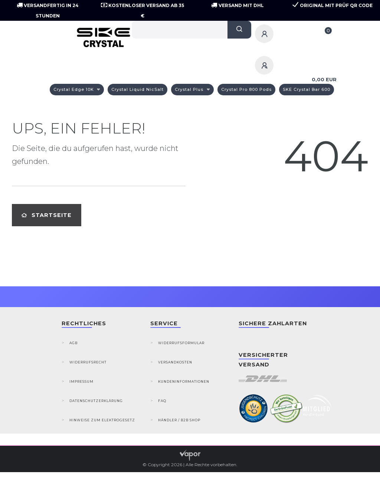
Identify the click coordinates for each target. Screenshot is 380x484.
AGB (73, 343)
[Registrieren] (265, 65)
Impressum (81, 381)
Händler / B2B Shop (179, 420)
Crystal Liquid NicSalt (137, 89)
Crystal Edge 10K (74, 89)
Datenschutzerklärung (96, 401)
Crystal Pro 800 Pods (246, 89)
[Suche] (239, 30)
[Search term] (180, 30)
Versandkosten (175, 362)
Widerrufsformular (181, 343)
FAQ (162, 401)
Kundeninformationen (183, 381)
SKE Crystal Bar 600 (306, 89)
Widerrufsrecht (88, 362)
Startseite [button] (47, 215)
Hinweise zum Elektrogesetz (102, 420)
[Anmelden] (265, 34)
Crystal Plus (190, 89)
